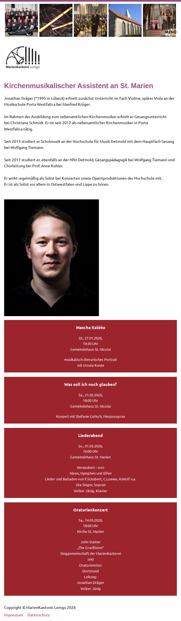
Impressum (13, 615)
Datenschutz (39, 615)
